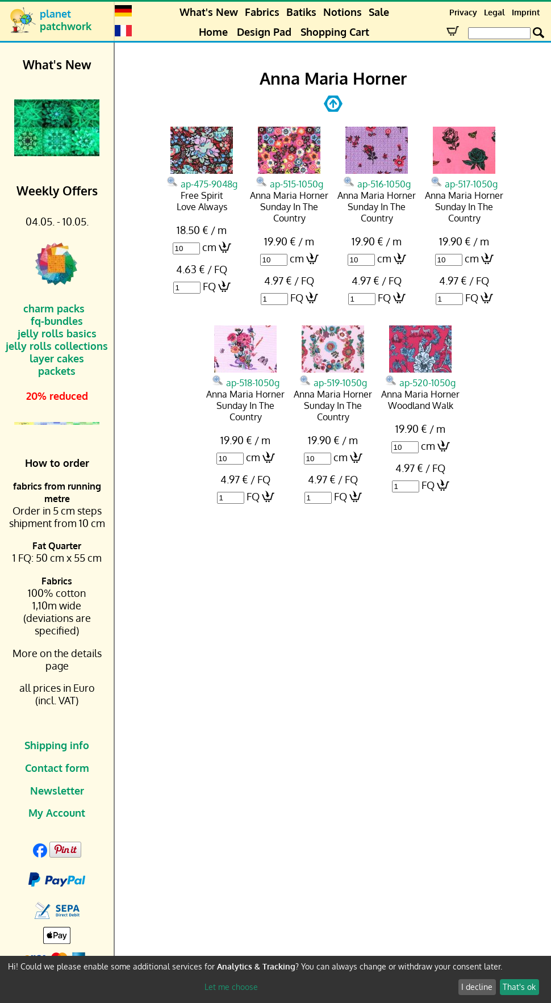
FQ (209, 286)
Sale (379, 12)
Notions (342, 12)
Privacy (463, 12)
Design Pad (264, 32)
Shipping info (56, 745)
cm (209, 247)
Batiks (301, 12)
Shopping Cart (334, 32)
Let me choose (231, 987)
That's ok (519, 987)
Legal (494, 12)
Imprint (526, 12)
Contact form (57, 768)
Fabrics (262, 12)
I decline (476, 987)
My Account (56, 812)
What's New (209, 12)
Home (213, 32)
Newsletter (57, 790)
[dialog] (275, 979)
